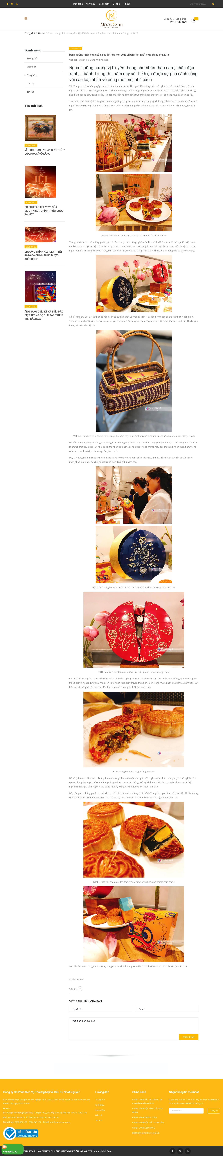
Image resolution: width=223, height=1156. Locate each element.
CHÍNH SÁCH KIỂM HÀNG (143, 1127)
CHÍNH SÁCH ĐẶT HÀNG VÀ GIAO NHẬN (147, 1110)
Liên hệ (116, 4)
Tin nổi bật (34, 106)
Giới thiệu (90, 4)
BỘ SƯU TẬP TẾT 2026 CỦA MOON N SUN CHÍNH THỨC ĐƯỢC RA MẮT (44, 211)
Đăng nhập (181, 18)
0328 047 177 (35, 1122)
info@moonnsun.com (60, 1122)
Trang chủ (78, 4)
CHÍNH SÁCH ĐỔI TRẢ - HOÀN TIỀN (148, 1122)
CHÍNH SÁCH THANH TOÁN (144, 1117)
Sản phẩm (104, 4)
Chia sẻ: (73, 989)
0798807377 (10, 1151)
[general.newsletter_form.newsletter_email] (186, 1111)
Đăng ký (168, 18)
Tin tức (126, 4)
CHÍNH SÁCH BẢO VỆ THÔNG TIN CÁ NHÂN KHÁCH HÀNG (147, 1101)
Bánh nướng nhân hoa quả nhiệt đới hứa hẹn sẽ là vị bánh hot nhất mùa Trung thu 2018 (119, 54)
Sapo (109, 1151)
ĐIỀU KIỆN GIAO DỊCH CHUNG (146, 1133)
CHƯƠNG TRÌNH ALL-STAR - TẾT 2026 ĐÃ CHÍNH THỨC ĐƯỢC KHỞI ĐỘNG (43, 255)
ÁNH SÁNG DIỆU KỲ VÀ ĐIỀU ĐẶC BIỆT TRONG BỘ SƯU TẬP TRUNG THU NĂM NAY (44, 315)
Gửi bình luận (188, 1037)
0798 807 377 (178, 22)
